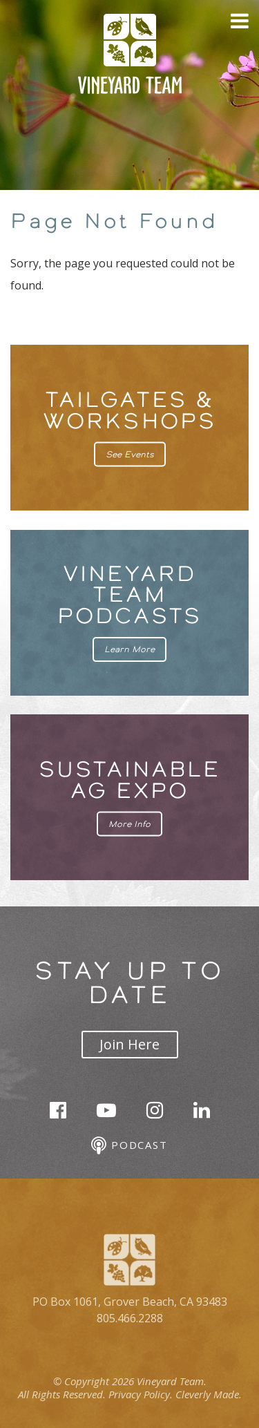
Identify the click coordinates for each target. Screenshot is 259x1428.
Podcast (129, 1145)
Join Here (129, 1044)
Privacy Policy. (140, 1394)
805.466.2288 (130, 1318)
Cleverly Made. (208, 1394)
